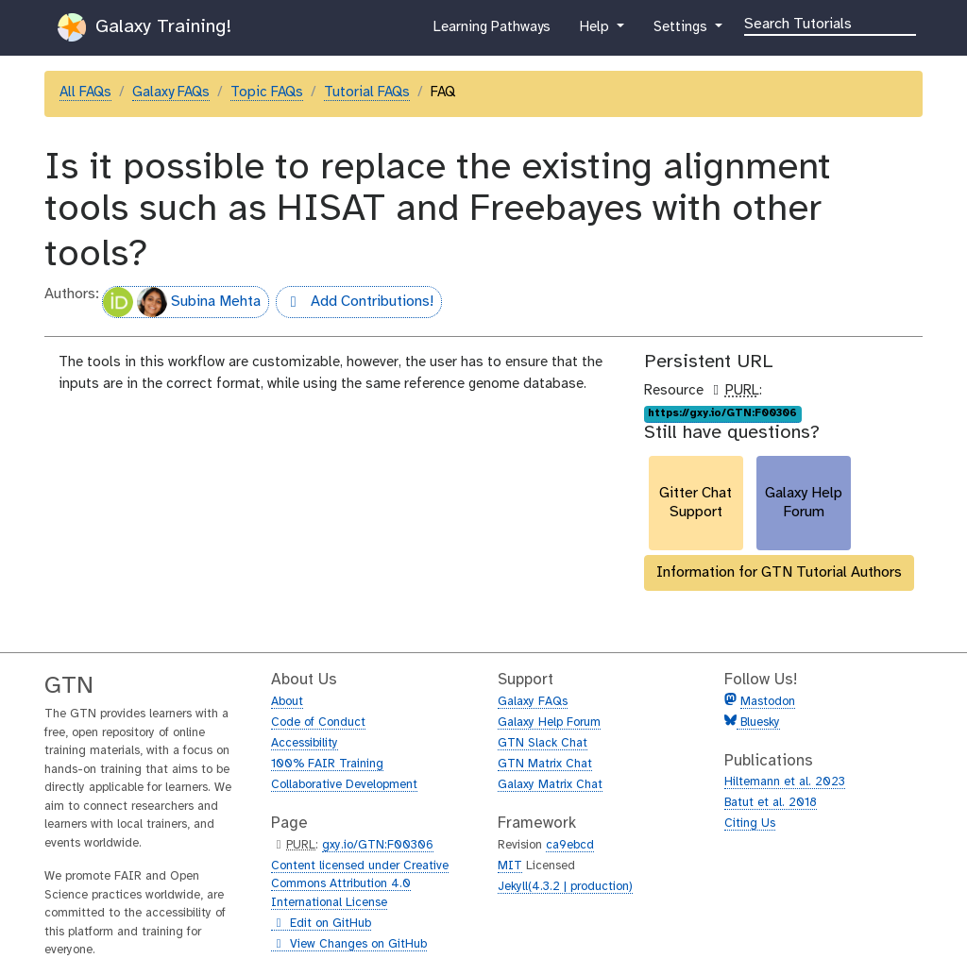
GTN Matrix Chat (545, 764)
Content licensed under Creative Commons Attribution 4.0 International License (360, 884)
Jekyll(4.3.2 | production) (565, 887)
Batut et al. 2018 (770, 803)
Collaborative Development (344, 785)
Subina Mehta (182, 302)
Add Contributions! (354, 304)
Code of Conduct (318, 722)
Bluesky (758, 722)
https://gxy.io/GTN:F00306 (722, 413)
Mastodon (767, 702)
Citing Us (749, 823)
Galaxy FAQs (171, 92)
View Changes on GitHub (349, 944)
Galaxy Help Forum (549, 722)
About (287, 702)
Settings (682, 31)
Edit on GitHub (321, 924)
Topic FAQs (266, 92)
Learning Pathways (492, 31)
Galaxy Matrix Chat (550, 785)
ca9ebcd (570, 845)
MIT (510, 866)
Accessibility (304, 743)
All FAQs (85, 92)
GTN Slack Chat (542, 743)
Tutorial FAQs (367, 92)
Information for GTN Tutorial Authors (779, 572)
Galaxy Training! (144, 27)
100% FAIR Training (327, 764)
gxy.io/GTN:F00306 (377, 845)
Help (596, 31)
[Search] (830, 22)
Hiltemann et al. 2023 (784, 782)
